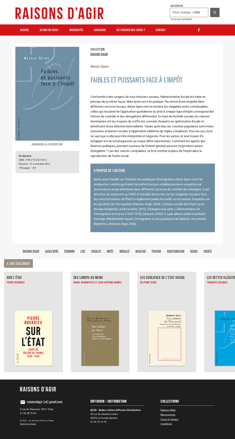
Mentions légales (28, 424)
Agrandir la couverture (47, 144)
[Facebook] (199, 30)
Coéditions (166, 424)
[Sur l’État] (33, 322)
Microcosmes (168, 414)
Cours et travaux (169, 419)
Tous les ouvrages (181, 19)
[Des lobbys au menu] (100, 322)
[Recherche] (189, 12)
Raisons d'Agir (99, 54)
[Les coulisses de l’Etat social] (166, 322)
